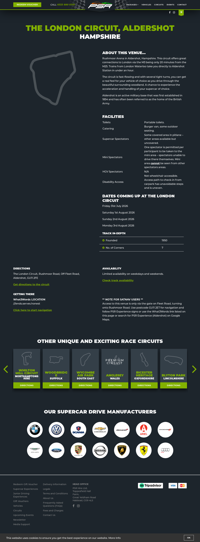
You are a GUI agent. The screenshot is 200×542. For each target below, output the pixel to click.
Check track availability (118, 280)
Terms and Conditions (55, 493)
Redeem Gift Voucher (25, 484)
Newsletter (19, 519)
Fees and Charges (53, 510)
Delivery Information (54, 484)
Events (170, 5)
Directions (26, 385)
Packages (131, 5)
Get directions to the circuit (31, 284)
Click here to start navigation (32, 310)
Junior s (21, 495)
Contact (182, 5)
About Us (48, 498)
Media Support (21, 524)
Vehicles (146, 5)
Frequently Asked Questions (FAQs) (53, 504)
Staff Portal (62, 540)
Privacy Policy (50, 540)
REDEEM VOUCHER (27, 4)
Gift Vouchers (20, 501)
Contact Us (49, 515)
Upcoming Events (23, 515)
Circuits (158, 5)
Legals (46, 489)
